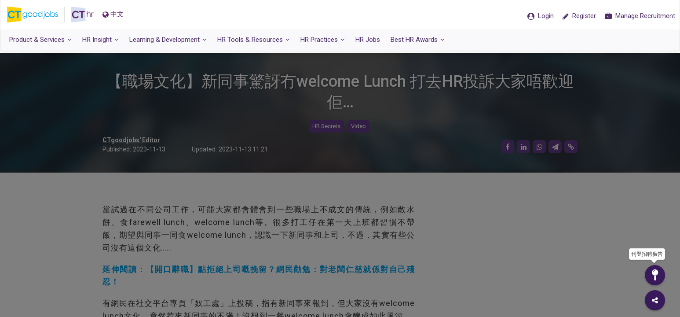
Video (358, 126)
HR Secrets (326, 126)
